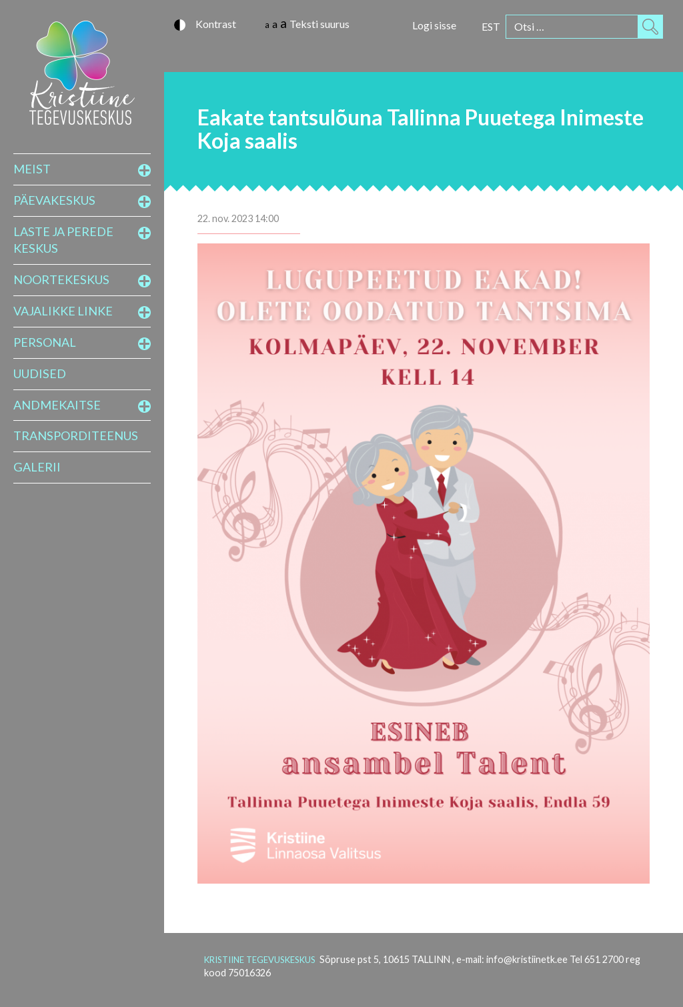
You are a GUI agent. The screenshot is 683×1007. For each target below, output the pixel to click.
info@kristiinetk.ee (527, 959)
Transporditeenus (75, 435)
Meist (32, 168)
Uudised (39, 373)
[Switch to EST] (491, 26)
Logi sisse (434, 25)
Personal (44, 342)
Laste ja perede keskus (63, 240)
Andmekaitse (57, 404)
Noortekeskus (61, 279)
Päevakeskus (54, 200)
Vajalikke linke (63, 310)
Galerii (37, 466)
